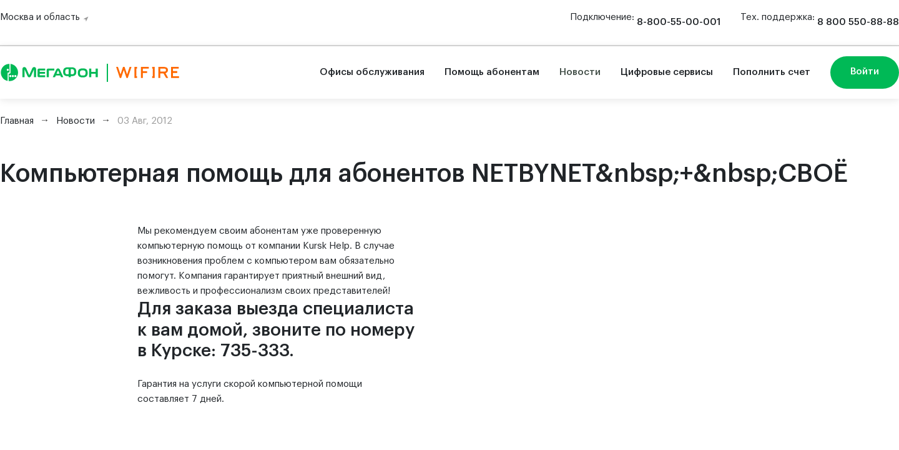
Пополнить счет (771, 72)
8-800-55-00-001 (678, 22)
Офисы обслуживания (372, 72)
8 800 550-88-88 (858, 22)
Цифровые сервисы (667, 72)
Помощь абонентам (492, 72)
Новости (580, 72)
